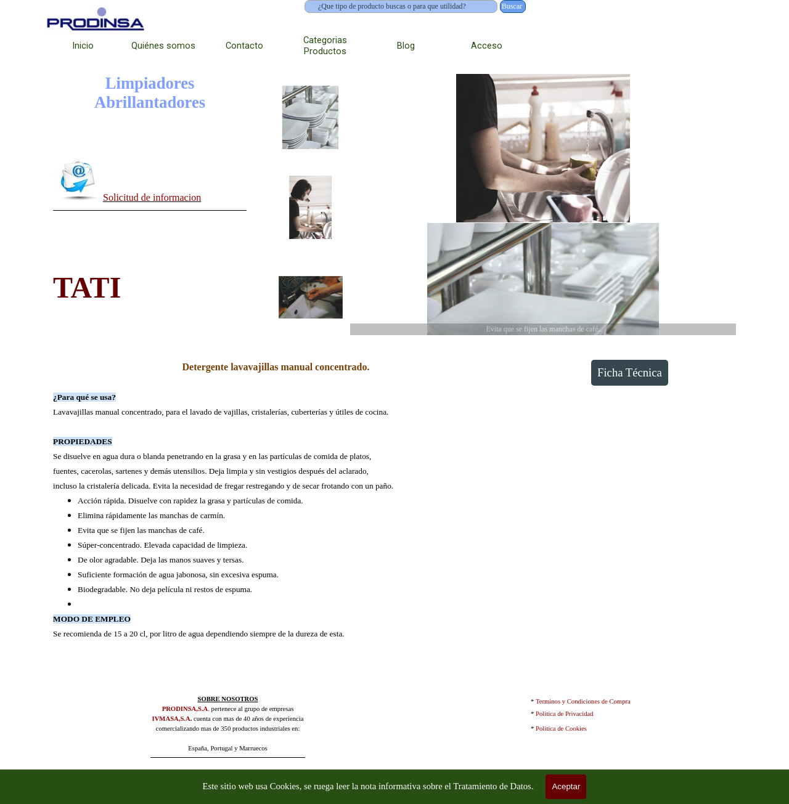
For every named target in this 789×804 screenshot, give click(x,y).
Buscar (512, 6)
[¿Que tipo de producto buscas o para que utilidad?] (401, 6)
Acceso (486, 45)
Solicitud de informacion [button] (152, 197)
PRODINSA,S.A (185, 708)
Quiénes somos (163, 45)
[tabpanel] (150, 182)
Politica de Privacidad (565, 713)
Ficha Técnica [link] (629, 372)
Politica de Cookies (561, 728)
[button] (78, 179)
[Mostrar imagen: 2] (310, 207)
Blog (406, 45)
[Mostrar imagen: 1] (310, 117)
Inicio (83, 45)
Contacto (244, 45)
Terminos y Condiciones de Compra (583, 701)
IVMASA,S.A (171, 718)
